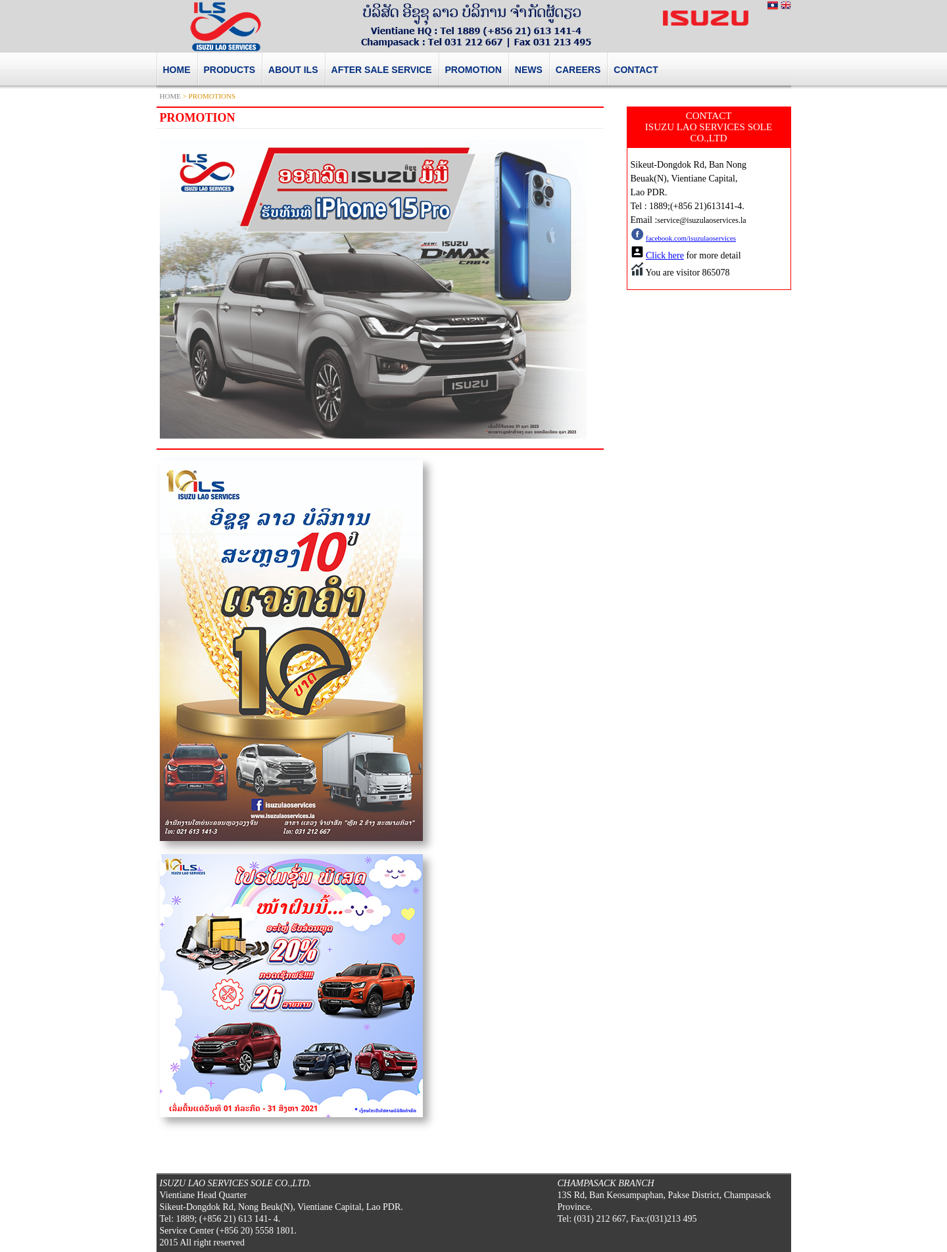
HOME (170, 96)
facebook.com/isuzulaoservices (691, 238)
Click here (665, 255)
